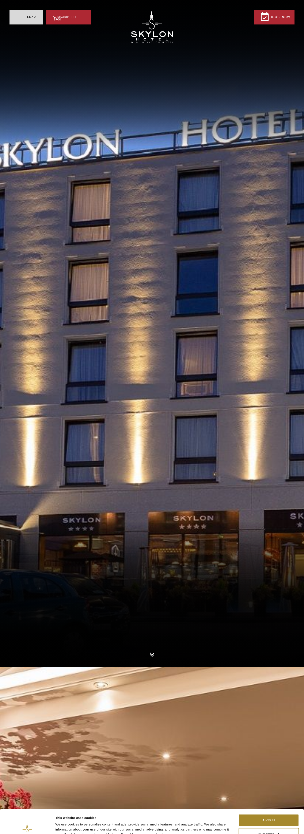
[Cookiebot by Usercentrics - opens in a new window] (27, 826)
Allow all (268, 795)
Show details (65, 821)
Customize (269, 809)
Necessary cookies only (269, 823)
